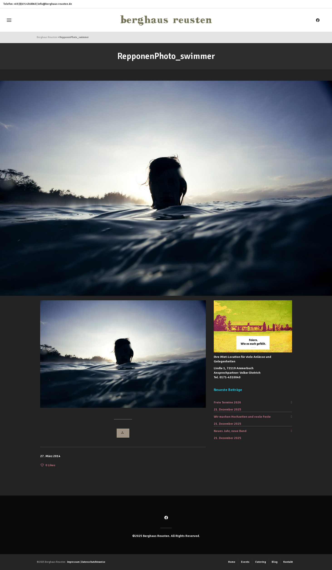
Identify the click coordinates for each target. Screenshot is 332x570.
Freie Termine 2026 (227, 402)
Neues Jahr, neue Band (230, 431)
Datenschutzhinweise (93, 561)
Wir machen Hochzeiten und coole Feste (242, 417)
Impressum (73, 561)
